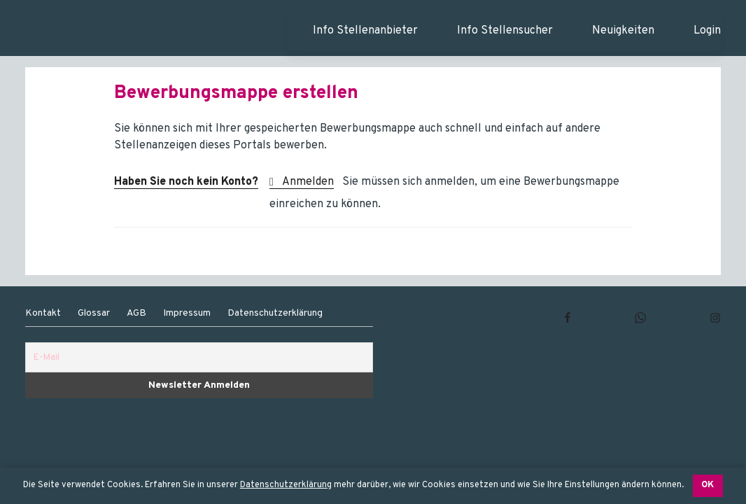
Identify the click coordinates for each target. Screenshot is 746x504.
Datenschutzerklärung (286, 485)
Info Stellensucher (505, 31)
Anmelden (308, 182)
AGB (136, 313)
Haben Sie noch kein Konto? (186, 182)
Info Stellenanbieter (365, 31)
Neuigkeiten (623, 31)
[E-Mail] (199, 357)
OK (707, 485)
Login (707, 31)
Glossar (94, 313)
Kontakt (43, 313)
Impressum (187, 313)
